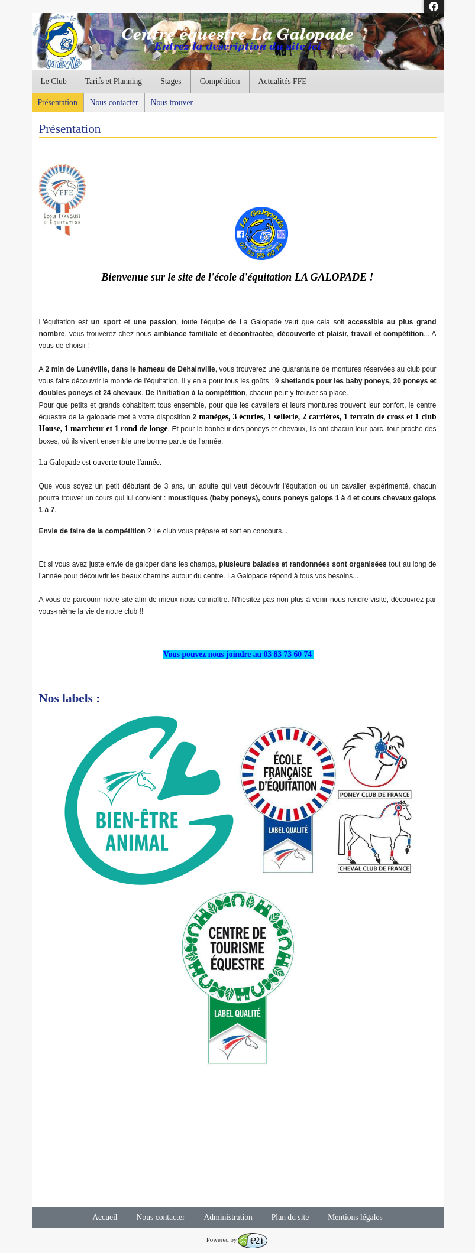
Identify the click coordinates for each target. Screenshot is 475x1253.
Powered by (237, 1239)
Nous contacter (114, 102)
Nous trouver (172, 102)
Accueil (104, 1217)
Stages (171, 81)
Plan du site (290, 1217)
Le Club (54, 81)
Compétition (220, 81)
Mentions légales (355, 1217)
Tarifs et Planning (113, 81)
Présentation (57, 102)
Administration (227, 1217)
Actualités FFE (282, 81)
